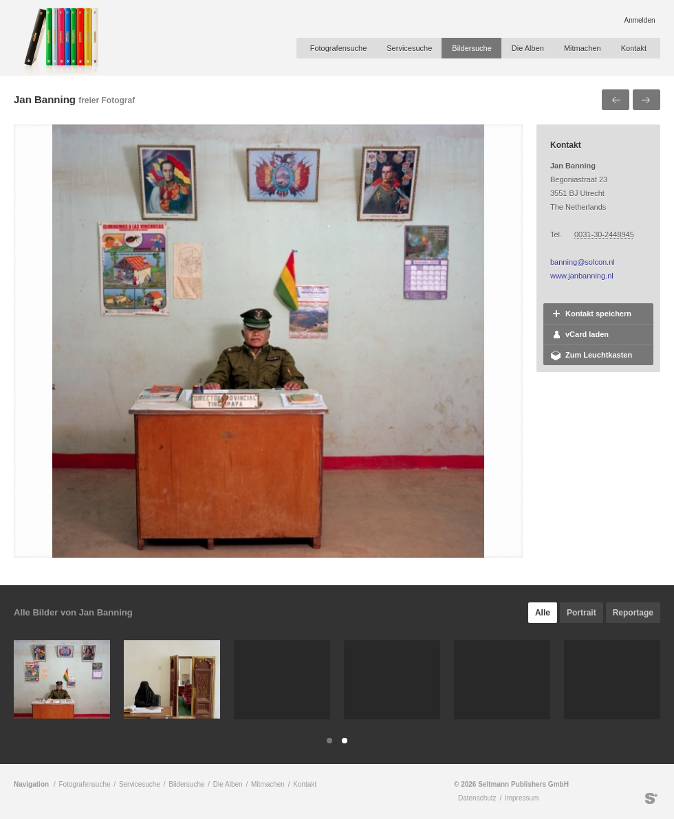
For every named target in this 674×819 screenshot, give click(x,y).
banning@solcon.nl (582, 262)
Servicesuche (409, 48)
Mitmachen (582, 48)
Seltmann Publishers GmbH (651, 798)
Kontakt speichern (598, 313)
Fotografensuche (338, 48)
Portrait (581, 613)
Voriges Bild (615, 99)
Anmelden (639, 20)
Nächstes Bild (646, 99)
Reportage (633, 613)
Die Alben (528, 48)
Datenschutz (477, 798)
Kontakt (633, 48)
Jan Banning (45, 99)
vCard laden (587, 334)
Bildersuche (471, 48)
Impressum (522, 798)
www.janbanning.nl (581, 276)
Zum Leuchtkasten (598, 355)
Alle (542, 613)
